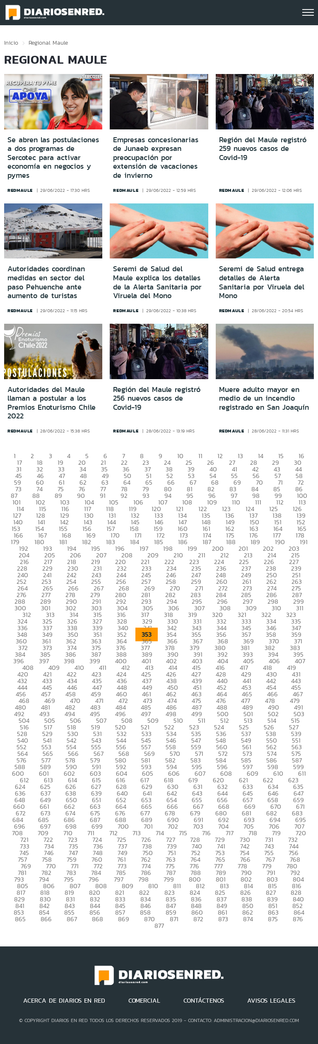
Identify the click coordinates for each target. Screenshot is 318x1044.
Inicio (11, 42)
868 (97, 919)
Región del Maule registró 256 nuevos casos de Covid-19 (156, 398)
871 (174, 919)
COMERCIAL (144, 1000)
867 (72, 919)
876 (298, 919)
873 (223, 919)
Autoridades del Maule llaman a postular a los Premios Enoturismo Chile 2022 (51, 403)
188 (231, 542)
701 (148, 826)
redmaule (20, 190)
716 (206, 833)
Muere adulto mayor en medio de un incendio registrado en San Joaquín (264, 398)
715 (183, 833)
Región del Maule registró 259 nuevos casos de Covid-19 (262, 148)
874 (248, 919)
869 (123, 919)
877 (159, 925)
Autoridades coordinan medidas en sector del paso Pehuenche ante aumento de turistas (46, 282)
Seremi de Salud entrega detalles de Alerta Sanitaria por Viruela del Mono (261, 282)
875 (273, 919)
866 (46, 919)
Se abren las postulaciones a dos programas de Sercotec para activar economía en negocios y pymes (53, 157)
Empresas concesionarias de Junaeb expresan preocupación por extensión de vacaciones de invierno (155, 157)
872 (198, 919)
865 (20, 919)
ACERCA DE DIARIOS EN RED (64, 1000)
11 (200, 456)
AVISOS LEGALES (271, 1000)
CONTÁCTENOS (203, 1000)
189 (255, 542)
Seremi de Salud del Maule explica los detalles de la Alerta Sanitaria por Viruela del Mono (157, 282)
